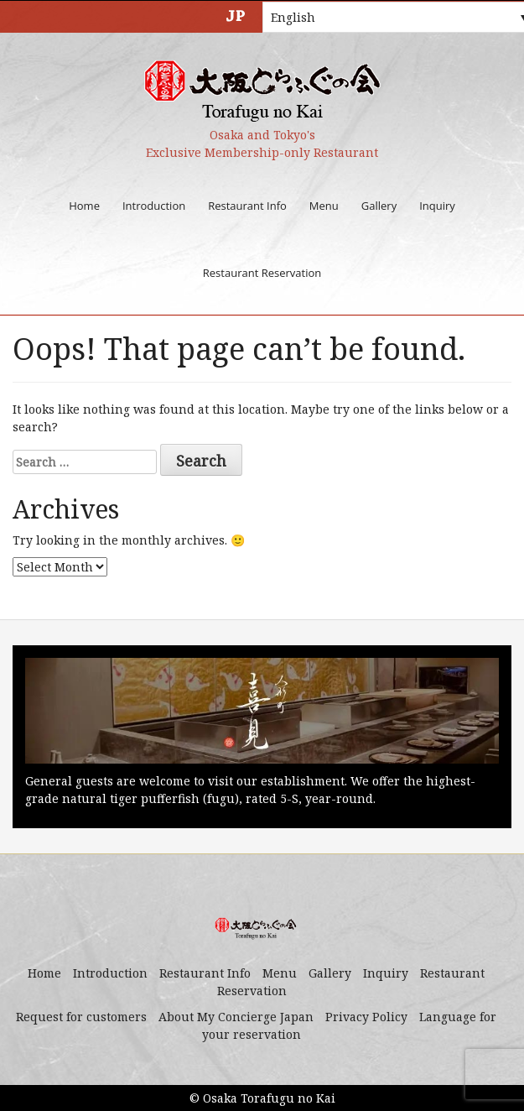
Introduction (153, 205)
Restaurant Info (247, 205)
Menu (324, 205)
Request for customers (81, 1017)
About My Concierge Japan (236, 1017)
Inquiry (437, 205)
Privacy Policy (366, 1017)
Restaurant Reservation (262, 272)
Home (84, 205)
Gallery (379, 205)
